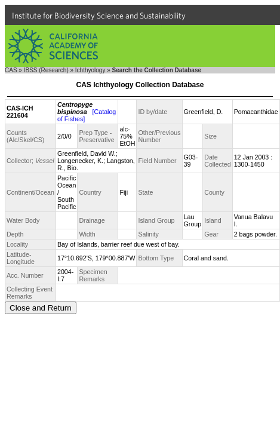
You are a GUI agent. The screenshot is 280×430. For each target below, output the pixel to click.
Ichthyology (90, 70)
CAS (11, 70)
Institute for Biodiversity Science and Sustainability (99, 15)
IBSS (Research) (46, 70)
